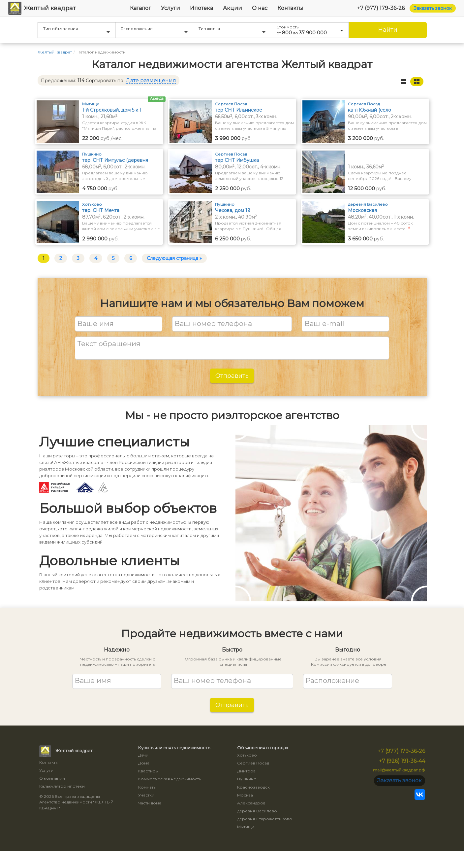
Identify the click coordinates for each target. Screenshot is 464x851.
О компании (52, 778)
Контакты (290, 8)
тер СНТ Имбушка (237, 160)
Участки (146, 795)
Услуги (170, 8)
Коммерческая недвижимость (169, 778)
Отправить (232, 375)
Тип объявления (76, 29)
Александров (251, 802)
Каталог (140, 8)
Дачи (143, 755)
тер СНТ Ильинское (238, 110)
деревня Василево (257, 810)
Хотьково (247, 755)
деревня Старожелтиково (264, 818)
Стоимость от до (309, 30)
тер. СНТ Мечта (100, 210)
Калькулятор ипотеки (62, 786)
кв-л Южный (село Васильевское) (369, 110)
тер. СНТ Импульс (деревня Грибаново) (115, 160)
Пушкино (247, 778)
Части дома (149, 802)
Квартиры (148, 770)
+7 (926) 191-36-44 (402, 761)
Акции (232, 8)
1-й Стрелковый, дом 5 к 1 (111, 110)
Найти (387, 29)
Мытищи (245, 826)
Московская (362, 210)
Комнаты (147, 787)
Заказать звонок (433, 8)
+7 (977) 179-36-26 (381, 8)
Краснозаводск (253, 787)
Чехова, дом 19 (232, 210)
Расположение (154, 29)
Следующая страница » (174, 258)
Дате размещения (151, 80)
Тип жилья (232, 29)
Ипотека (201, 8)
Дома (143, 763)
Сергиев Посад (253, 763)
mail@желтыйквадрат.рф (399, 769)
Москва (245, 795)
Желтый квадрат (42, 8)
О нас (259, 8)
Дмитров (246, 770)
